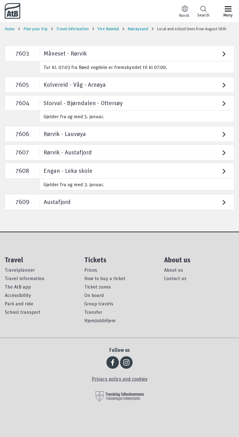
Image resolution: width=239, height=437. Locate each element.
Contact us (175, 278)
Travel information (25, 278)
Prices (90, 270)
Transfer (93, 312)
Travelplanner (20, 270)
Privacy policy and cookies (120, 379)
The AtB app (18, 287)
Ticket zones (97, 287)
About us (173, 270)
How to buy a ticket (104, 278)
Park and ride (19, 303)
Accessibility (18, 295)
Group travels (98, 303)
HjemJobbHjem (100, 320)
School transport (22, 312)
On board (94, 295)
